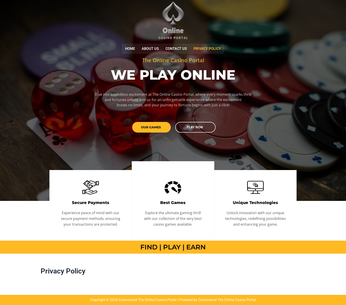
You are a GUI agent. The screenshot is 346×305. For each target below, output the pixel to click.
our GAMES (151, 128)
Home (130, 49)
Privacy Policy (207, 49)
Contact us (176, 49)
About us (150, 49)
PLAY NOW (195, 128)
